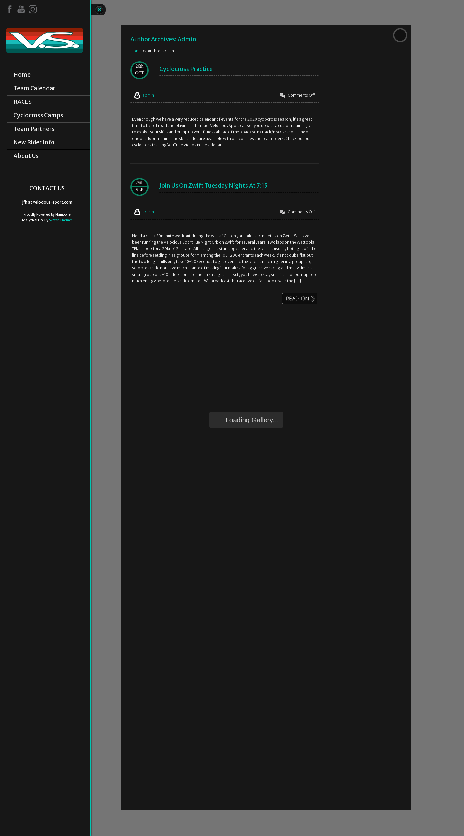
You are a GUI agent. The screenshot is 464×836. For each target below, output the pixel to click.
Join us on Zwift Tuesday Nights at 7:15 (213, 185)
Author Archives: (154, 39)
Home (22, 74)
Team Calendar (34, 88)
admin (187, 39)
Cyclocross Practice (186, 69)
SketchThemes (60, 220)
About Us (26, 156)
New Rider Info (34, 142)
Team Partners (34, 128)
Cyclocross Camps (38, 115)
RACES (23, 101)
